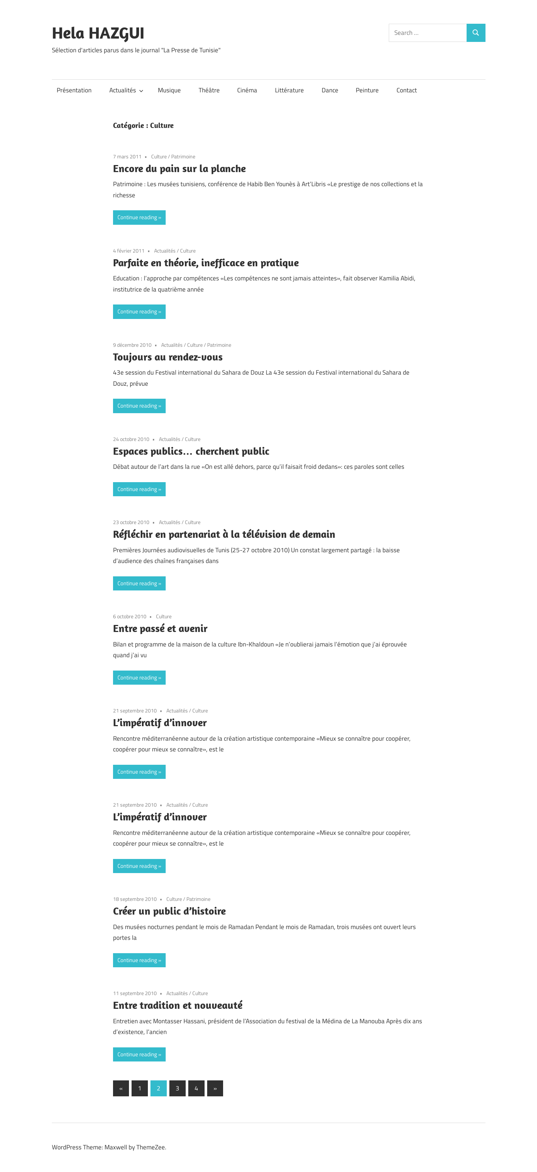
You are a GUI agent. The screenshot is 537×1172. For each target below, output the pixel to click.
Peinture (367, 90)
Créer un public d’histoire (169, 910)
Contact (407, 90)
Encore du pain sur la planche (179, 168)
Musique (169, 90)
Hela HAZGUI (98, 33)
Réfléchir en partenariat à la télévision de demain (224, 533)
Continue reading (137, 217)
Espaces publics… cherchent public (191, 450)
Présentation (74, 90)
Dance (330, 90)
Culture (159, 156)
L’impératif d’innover (160, 722)
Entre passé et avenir (160, 628)
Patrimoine (183, 156)
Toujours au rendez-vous (168, 356)
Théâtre (209, 90)
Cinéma (247, 90)
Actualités (126, 90)
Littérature (289, 90)
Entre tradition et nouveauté (177, 1004)
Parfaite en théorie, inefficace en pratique (206, 262)
